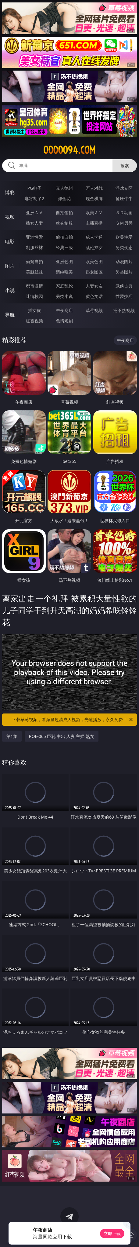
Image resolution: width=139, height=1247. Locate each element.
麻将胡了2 (34, 198)
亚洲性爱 (34, 237)
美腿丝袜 (34, 272)
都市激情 (34, 286)
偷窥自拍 (34, 261)
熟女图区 (94, 272)
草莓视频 (94, 310)
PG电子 (34, 188)
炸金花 (64, 198)
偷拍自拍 (64, 237)
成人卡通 (94, 237)
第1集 (11, 736)
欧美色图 (94, 261)
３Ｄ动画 (124, 212)
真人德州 (64, 188)
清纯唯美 (64, 272)
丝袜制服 (64, 223)
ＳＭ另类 (124, 223)
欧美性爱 (124, 237)
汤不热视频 (124, 310)
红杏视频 (34, 321)
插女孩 (34, 310)
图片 (10, 265)
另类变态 (124, 247)
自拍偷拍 (64, 212)
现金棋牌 (94, 198)
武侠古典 (124, 286)
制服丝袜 (34, 247)
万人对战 (94, 188)
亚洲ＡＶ (34, 212)
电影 (10, 241)
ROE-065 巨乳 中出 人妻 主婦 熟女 (61, 736)
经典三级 (64, 247)
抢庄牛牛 (124, 198)
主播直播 (94, 223)
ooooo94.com (69, 150)
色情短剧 (64, 321)
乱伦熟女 (94, 247)
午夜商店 (64, 310)
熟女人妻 (34, 223)
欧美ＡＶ (94, 212)
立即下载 (112, 1233)
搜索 (124, 165)
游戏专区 (124, 188)
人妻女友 (94, 286)
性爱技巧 (124, 296)
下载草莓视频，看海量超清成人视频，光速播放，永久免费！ (73, 719)
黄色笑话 (94, 296)
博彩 (10, 192)
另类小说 (64, 296)
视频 (10, 217)
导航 (10, 314)
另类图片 (124, 272)
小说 (10, 290)
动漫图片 (124, 261)
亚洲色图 (64, 261)
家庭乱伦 (64, 286)
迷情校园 (34, 296)
